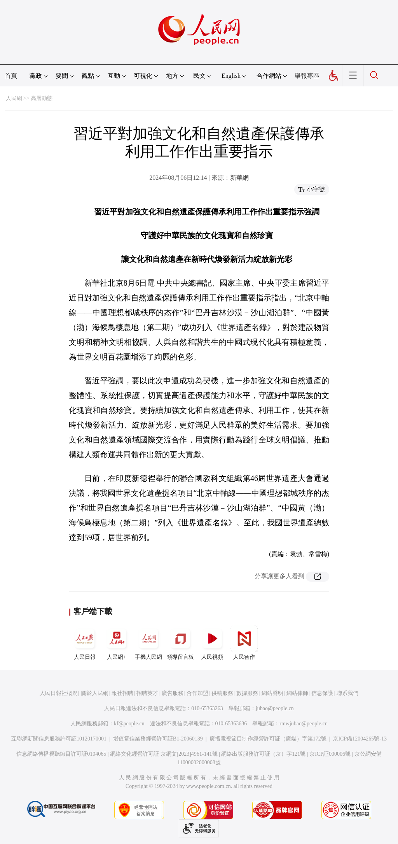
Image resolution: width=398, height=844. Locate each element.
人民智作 (244, 642)
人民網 (14, 98)
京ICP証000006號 (330, 754)
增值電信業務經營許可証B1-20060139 (158, 739)
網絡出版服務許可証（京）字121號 (263, 754)
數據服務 (247, 693)
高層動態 (41, 98)
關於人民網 (94, 693)
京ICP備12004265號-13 (359, 739)
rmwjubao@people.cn (303, 723)
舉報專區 (307, 75)
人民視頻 (212, 642)
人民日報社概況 (59, 693)
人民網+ (116, 642)
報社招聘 (122, 693)
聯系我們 (347, 693)
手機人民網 (148, 642)
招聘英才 (147, 693)
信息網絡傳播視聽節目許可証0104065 (61, 754)
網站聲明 (272, 693)
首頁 (11, 75)
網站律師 (297, 693)
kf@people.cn (129, 723)
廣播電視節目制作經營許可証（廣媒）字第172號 (267, 739)
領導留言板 (180, 642)
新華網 (239, 177)
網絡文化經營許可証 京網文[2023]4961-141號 (164, 754)
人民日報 (84, 642)
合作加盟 (197, 693)
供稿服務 (222, 693)
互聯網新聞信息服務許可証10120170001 (58, 739)
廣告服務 (172, 693)
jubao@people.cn (275, 708)
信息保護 (322, 693)
